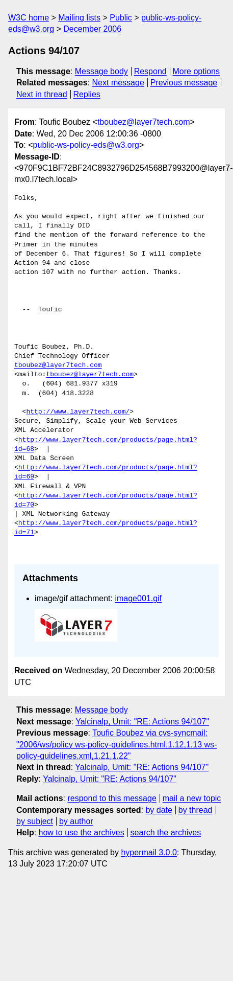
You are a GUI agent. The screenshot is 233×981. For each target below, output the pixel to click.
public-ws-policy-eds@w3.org (86, 145)
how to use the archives (81, 832)
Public (121, 17)
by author (76, 821)
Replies (86, 94)
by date (158, 810)
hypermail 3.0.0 (148, 852)
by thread (195, 810)
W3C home (28, 17)
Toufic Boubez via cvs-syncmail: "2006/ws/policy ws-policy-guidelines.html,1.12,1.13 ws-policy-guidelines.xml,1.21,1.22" (116, 744)
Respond (150, 71)
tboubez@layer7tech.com (143, 122)
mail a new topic (192, 798)
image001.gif (138, 598)
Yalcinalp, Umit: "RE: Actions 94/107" (142, 721)
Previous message (184, 82)
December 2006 (92, 29)
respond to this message (111, 798)
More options (196, 71)
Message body (101, 71)
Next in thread (41, 94)
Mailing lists (79, 17)
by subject (34, 821)
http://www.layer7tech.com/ (78, 412)
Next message (118, 82)
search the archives (166, 832)
